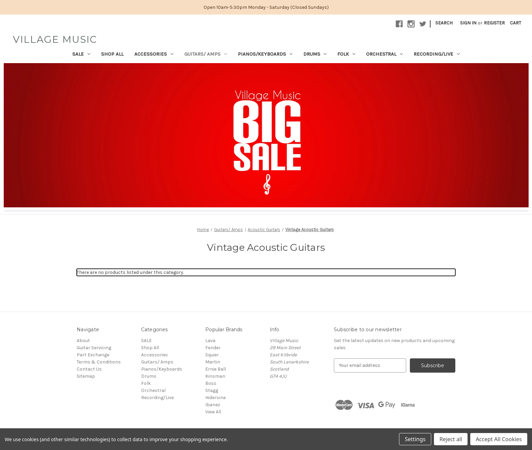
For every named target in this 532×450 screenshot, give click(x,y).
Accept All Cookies (499, 439)
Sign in (468, 23)
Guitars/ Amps (205, 54)
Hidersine (215, 397)
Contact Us (89, 369)
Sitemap (86, 376)
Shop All (112, 54)
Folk (346, 54)
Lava (210, 340)
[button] (266, 135)
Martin (212, 362)
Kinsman (215, 376)
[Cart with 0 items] (515, 23)
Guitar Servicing (94, 348)
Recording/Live (437, 54)
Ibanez (212, 405)
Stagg (211, 390)
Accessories (153, 54)
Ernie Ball (215, 369)
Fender (213, 348)
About (83, 340)
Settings (415, 439)
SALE (81, 54)
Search (444, 23)
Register (494, 23)
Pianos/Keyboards (265, 54)
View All (213, 412)
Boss (210, 383)
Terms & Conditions (99, 362)
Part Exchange (93, 355)
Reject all (450, 439)
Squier (212, 355)
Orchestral (384, 54)
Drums (315, 54)
